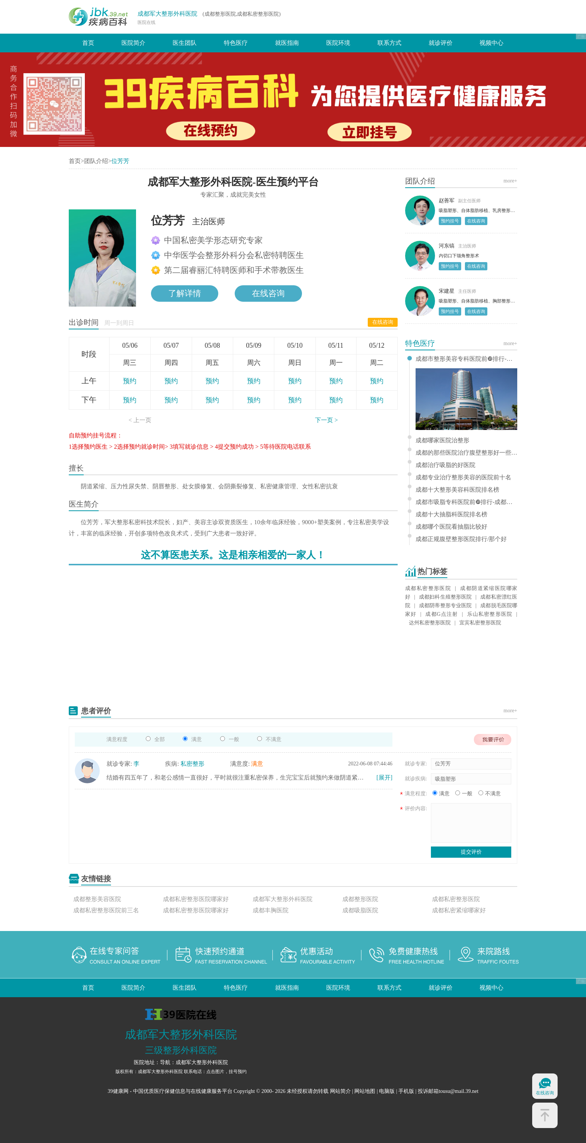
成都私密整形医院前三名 (106, 910)
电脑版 (387, 1091)
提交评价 (471, 852)
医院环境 (338, 43)
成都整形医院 (360, 899)
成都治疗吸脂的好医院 (445, 465)
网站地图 (364, 1091)
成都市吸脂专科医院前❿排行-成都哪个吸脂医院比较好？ (466, 502)
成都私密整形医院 (428, 588)
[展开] (384, 777)
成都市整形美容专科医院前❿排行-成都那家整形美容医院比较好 (466, 359)
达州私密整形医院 (430, 623)
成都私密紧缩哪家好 (459, 910)
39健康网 (118, 1091)
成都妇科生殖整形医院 (445, 597)
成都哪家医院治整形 (442, 440)
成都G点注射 (441, 614)
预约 (129, 381)
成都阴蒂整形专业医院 (445, 605)
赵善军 (446, 200)
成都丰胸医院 (271, 910)
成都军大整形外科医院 (167, 13)
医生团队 (185, 43)
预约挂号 (450, 221)
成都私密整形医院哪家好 (196, 899)
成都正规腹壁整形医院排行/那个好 (461, 539)
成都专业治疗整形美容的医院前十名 (463, 477)
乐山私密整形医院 (489, 614)
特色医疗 (236, 43)
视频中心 (491, 43)
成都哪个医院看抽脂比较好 (451, 527)
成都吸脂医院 (360, 910)
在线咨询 (382, 322)
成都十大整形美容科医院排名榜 (457, 490)
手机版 (406, 1091)
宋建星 (446, 291)
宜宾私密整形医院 (480, 623)
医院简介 (133, 43)
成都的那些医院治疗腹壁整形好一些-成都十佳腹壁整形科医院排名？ (466, 453)
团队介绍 (96, 161)
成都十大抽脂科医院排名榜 (451, 514)
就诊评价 (441, 43)
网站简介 (340, 1091)
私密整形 (192, 764)
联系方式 (389, 43)
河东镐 (446, 246)
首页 (88, 43)
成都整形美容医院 (97, 899)
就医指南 (287, 43)
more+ (510, 181)
